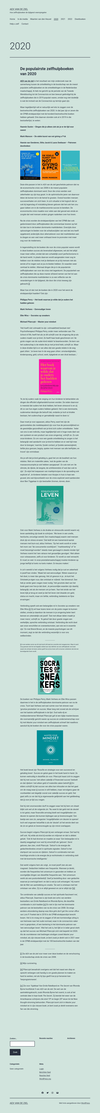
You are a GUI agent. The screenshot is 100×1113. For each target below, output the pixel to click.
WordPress (85, 1103)
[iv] (44, 904)
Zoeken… (13, 1038)
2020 (56, 19)
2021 (63, 19)
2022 (70, 19)
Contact (24, 24)
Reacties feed (44, 1075)
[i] (29, 284)
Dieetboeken (80, 19)
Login (41, 1069)
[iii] (73, 888)
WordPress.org (45, 1079)
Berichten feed (45, 1072)
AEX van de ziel (19, 9)
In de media (23, 19)
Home (12, 19)
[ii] (70, 783)
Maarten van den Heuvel (40, 19)
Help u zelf (14, 24)
